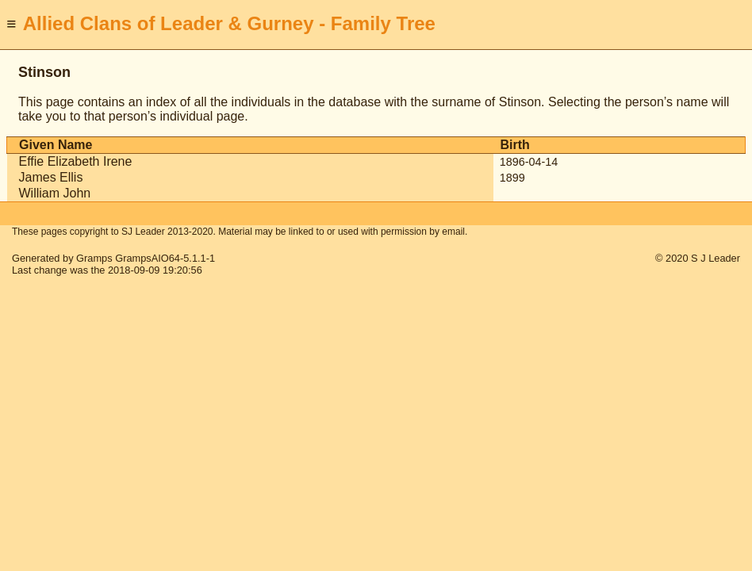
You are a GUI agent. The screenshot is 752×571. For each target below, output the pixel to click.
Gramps (94, 258)
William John (55, 193)
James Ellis (51, 177)
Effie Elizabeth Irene (75, 161)
